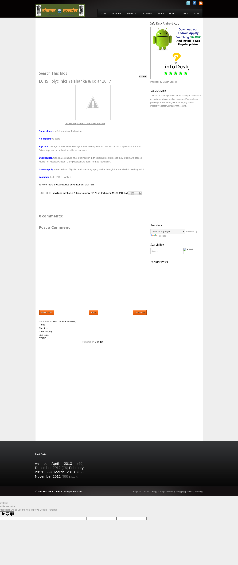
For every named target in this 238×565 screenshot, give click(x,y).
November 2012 (48, 476)
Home (103, 13)
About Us (116, 13)
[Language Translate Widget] (167, 231)
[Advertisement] (68, 46)
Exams (185, 13)
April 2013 (62, 463)
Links (196, 13)
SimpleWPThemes (141, 491)
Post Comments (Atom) (64, 321)
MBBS (115, 193)
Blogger (99, 341)
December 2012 (48, 468)
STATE (42, 338)
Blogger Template (160, 491)
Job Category (45, 331)
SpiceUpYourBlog (194, 491)
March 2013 (64, 472)
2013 (37, 464)
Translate (158, 236)
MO (121, 193)
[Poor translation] (9, 514)
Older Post (140, 312)
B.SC (41, 193)
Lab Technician (104, 193)
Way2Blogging (178, 491)
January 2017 (89, 193)
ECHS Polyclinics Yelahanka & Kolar (63, 193)
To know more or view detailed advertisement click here (67, 184)
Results (172, 13)
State (161, 13)
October (72, 477)
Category (147, 13)
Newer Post (46, 312)
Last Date (131, 13)
